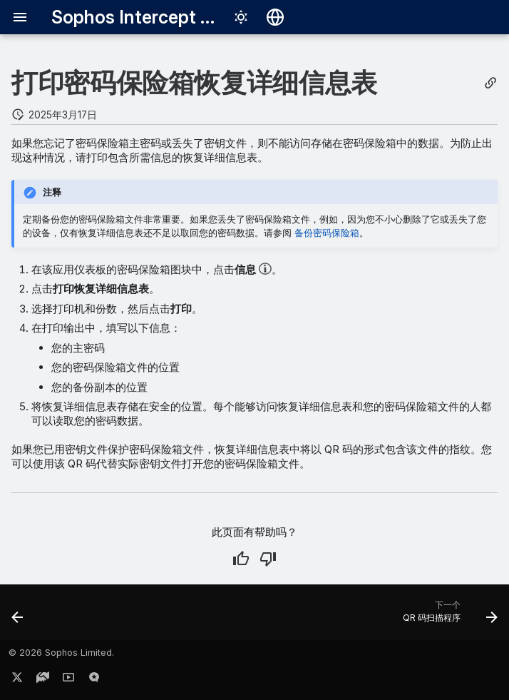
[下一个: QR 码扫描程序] (447, 616)
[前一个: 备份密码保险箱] (19, 616)
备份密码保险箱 (326, 232)
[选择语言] (275, 17)
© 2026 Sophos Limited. (61, 652)
